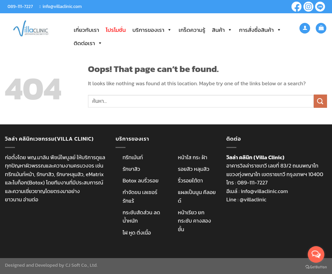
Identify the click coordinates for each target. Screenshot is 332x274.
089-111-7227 (20, 6)
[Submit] (320, 101)
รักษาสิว (131, 169)
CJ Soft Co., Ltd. (81, 265)
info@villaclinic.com (62, 6)
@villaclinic (253, 199)
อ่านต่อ (30, 199)
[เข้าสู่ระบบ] (304, 28)
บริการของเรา (152, 30)
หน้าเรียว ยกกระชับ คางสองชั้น (194, 220)
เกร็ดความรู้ (192, 30)
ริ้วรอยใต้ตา (190, 180)
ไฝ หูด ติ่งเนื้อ (137, 233)
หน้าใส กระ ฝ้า (193, 157)
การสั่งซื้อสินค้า (260, 30)
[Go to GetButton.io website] (316, 267)
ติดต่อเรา (88, 43)
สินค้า (222, 30)
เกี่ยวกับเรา (86, 30)
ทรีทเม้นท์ (133, 157)
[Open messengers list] (316, 254)
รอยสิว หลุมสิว (193, 169)
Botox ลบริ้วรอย (140, 180)
